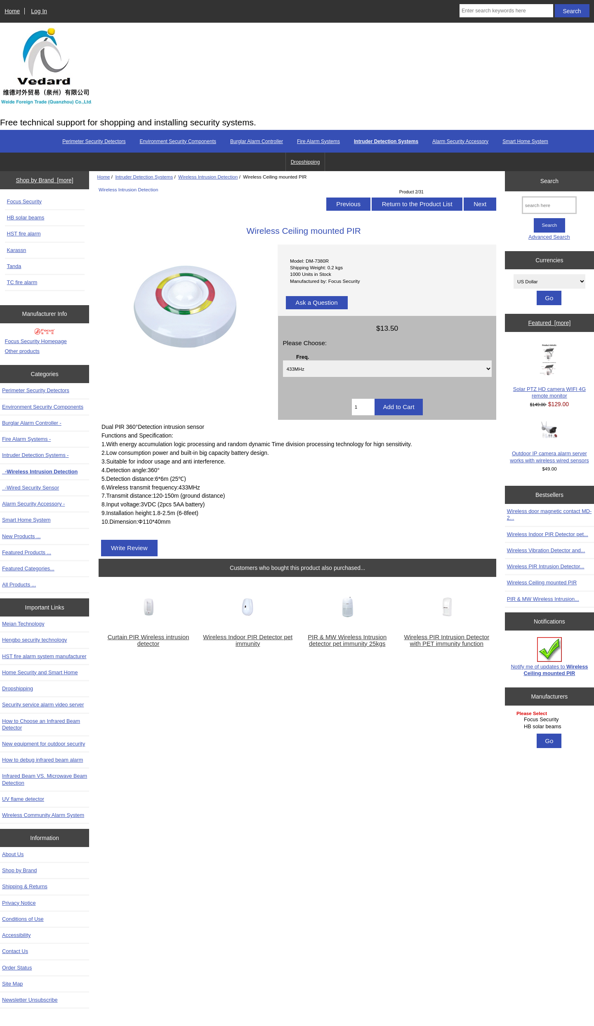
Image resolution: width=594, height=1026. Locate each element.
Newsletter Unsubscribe (30, 1000)
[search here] (549, 205)
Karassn (16, 250)
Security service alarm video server (43, 704)
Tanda (14, 266)
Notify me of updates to (549, 656)
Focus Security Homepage (36, 341)
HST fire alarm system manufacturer (44, 656)
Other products (22, 351)
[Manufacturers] (549, 721)
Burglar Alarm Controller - (31, 423)
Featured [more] (549, 323)
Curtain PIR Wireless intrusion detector (148, 640)
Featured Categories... (28, 568)
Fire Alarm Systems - (26, 439)
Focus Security (24, 201)
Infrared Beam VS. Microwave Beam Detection (44, 779)
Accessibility (16, 935)
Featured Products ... (26, 552)
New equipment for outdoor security (43, 744)
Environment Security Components (178, 141)
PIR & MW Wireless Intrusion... (543, 599)
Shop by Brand (19, 870)
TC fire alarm (22, 282)
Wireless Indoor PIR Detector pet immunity (247, 640)
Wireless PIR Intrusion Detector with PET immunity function (446, 640)
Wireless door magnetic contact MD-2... (549, 514)
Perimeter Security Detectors (93, 141)
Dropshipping (305, 162)
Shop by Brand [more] (44, 180)
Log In (39, 11)
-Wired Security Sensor (30, 488)
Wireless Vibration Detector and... (546, 550)
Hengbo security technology (34, 640)
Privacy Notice (18, 903)
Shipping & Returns (24, 886)
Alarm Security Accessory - (33, 504)
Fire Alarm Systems (318, 141)
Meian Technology (23, 624)
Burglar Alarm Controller (256, 141)
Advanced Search (549, 237)
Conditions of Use (23, 919)
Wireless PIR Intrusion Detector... (546, 566)
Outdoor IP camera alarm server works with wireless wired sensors (549, 442)
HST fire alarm (24, 234)
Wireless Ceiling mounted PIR (542, 582)
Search (549, 181)
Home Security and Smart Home (40, 672)
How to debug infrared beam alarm (42, 760)
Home (12, 11)
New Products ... (21, 536)
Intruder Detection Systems (144, 176)
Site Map (12, 984)
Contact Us (15, 951)
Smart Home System (525, 141)
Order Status (17, 968)
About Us (13, 854)
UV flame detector (23, 799)
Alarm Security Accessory (460, 141)
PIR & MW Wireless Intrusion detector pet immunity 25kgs (347, 640)
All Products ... (19, 584)
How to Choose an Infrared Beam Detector (41, 724)
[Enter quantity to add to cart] (363, 407)
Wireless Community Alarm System (43, 815)
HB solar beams (26, 217)
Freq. (302, 356)
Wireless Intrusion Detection (208, 176)
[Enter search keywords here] (506, 10)
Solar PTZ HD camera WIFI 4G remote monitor (549, 371)
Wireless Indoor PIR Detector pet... (547, 534)
